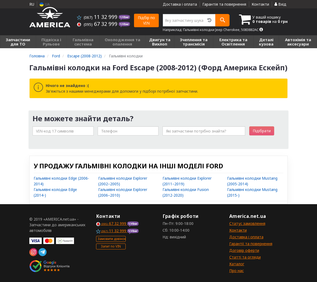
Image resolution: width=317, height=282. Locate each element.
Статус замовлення (247, 223)
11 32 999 (98, 16)
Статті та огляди (245, 257)
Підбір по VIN (146, 20)
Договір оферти (244, 250)
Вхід (280, 4)
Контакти (260, 4)
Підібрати (262, 130)
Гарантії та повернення (250, 243)
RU (31, 4)
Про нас (236, 270)
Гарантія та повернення (224, 4)
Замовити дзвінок (112, 238)
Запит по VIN (111, 246)
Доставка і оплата (180, 4)
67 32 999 (98, 23)
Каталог (236, 263)
